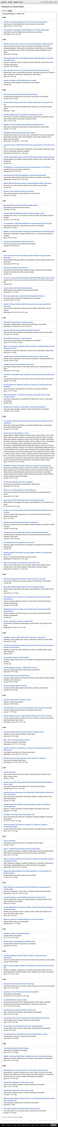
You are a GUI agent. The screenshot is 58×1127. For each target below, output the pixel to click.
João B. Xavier (19, 913)
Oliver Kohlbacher (28, 1012)
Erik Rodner (41, 786)
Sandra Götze (7, 137)
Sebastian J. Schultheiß (21, 851)
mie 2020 (6, 478)
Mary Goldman (38, 451)
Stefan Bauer (18, 514)
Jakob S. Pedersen (16, 455)
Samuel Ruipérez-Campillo (32, 48)
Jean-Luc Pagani (29, 472)
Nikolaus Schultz (43, 796)
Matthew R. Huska (41, 441)
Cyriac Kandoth (27, 796)
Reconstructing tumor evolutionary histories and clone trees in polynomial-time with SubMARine (28, 385)
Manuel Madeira (37, 46)
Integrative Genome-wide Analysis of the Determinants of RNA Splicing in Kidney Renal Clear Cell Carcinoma (28, 793)
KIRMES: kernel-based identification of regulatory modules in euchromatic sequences (28, 1056)
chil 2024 (6, 128)
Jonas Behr (14, 742)
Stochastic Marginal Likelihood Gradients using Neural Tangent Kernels (24, 213)
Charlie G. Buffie (34, 911)
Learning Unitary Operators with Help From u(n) (17, 699)
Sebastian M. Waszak (12, 447)
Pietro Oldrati (15, 116)
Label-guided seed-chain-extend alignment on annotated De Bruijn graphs (25, 175)
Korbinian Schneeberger (29, 1084)
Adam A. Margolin (30, 774)
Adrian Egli (6, 467)
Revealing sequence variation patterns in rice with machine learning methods (26, 1070)
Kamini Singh (50, 718)
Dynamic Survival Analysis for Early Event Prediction (19, 191)
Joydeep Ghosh (27, 669)
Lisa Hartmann (42, 986)
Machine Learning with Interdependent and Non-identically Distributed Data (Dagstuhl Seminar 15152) (28, 783)
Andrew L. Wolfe (21, 828)
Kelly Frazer (22, 1074)
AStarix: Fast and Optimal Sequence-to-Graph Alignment (20, 490)
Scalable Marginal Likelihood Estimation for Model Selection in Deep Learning (26, 356)
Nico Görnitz (18, 808)
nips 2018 (6, 690)
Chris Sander (11, 913)
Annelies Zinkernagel (9, 476)
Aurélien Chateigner (45, 449)
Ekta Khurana (46, 451)
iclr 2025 (6, 84)
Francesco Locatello (40, 259)
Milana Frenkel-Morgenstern (25, 451)
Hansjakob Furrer (12, 470)
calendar (15, 2)
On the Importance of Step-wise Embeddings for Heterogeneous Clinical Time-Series (28, 223)
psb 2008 (6, 1112)
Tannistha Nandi (36, 443)
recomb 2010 (7, 1038)
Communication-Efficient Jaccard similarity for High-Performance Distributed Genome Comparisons (28, 422)
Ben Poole (18, 524)
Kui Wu (16, 449)
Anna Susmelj (13, 64)
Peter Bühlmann (34, 467)
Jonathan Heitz (8, 350)
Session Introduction (9, 772)
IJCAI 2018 (6, 641)
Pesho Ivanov (7, 492)
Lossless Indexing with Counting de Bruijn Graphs (18, 288)
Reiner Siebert (31, 445)
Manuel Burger (19, 74)
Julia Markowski (27, 443)
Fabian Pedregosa (27, 332)
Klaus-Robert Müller (28, 808)
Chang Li (12, 453)
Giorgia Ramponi (35, 82)
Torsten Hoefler (8, 427)
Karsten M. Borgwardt (23, 151)
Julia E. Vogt (43, 48)
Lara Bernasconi (8, 24)
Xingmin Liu (30, 453)
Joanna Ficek (15, 350)
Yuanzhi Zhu (13, 62)
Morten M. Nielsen (39, 453)
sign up (10, 1117)
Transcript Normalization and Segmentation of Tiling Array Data (22, 1108)
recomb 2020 (7, 496)
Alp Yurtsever (7, 261)
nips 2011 (6, 961)
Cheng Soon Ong (16, 752)
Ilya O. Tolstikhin (28, 659)
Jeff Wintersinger (20, 388)
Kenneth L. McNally (21, 1076)
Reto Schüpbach (18, 474)
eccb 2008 (6, 1094)
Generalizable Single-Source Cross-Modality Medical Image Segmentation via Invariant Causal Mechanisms (28, 59)
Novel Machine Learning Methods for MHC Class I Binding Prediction (23, 1026)
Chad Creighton (35, 457)
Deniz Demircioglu (30, 435)
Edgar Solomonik (17, 427)
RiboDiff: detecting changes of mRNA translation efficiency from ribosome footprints (28, 716)
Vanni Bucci (16, 911)
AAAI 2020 (6, 538)
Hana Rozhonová (8, 308)
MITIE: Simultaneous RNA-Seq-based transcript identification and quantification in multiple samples (27, 888)
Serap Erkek (14, 441)
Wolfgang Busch (21, 1058)
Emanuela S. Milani (17, 137)
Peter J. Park (7, 455)
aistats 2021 (7, 370)
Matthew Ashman (16, 366)
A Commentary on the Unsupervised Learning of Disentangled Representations (26, 532)
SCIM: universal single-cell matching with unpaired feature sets (22, 562)
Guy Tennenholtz (42, 185)
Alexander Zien (8, 1004)
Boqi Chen (6, 46)
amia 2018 (6, 653)
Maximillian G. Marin (17, 443)
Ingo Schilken (15, 623)
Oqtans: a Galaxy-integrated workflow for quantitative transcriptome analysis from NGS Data (29, 966)
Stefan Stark (25, 308)
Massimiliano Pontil (24, 786)
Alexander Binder (25, 1004)
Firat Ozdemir (44, 116)
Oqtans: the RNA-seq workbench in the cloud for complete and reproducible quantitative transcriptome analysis (29, 860)
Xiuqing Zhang (9, 457)
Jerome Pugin (38, 472)
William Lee (35, 796)
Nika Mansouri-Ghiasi (28, 177)
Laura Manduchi (8, 378)
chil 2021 (6, 380)
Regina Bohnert (49, 851)
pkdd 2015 (6, 810)
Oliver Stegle (12, 459)
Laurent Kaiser (40, 470)
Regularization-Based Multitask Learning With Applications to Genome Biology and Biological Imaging (27, 872)
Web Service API (25, 1125)
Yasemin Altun (27, 1020)
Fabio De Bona (16, 1004)
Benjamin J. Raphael (40, 774)
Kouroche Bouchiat (9, 96)
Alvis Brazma (27, 459)
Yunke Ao (19, 62)
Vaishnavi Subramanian (10, 48)
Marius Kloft (15, 786)
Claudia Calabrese (8, 435)
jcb (4, 300)
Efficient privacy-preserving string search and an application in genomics (25, 758)
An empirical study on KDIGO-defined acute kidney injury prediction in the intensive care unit (29, 146)
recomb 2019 (7, 593)
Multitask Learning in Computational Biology (16, 933)
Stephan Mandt (43, 366)
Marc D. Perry (28, 439)
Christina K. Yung (23, 447)
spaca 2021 (7, 352)
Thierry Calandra (43, 467)
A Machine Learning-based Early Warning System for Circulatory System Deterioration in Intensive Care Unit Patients (29, 646)
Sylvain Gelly (41, 514)
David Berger (36, 72)
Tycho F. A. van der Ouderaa (21, 215)
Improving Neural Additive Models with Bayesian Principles (20, 94)
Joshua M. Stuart (12, 776)
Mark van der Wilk (34, 215)
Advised (10, 10)
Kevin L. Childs (34, 1072)
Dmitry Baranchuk (17, 484)
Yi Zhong (6, 718)
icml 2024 (6, 98)
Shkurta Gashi (7, 116)
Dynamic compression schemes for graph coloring (18, 621)
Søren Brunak (7, 774)
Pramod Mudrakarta (17, 853)
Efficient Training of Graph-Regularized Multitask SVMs (19, 941)
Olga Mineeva (15, 126)
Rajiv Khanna (18, 669)
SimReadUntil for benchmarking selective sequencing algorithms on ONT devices (27, 167)
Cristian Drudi (7, 106)
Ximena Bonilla (34, 134)
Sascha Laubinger (24, 1110)
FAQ (37, 1125)
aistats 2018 (7, 671)
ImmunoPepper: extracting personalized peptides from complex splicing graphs (26, 30)
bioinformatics (7, 34)
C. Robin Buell (49, 1074)
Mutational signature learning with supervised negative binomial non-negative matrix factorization (28, 553)
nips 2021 (6, 403)
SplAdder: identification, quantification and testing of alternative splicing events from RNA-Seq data (28, 749)
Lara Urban (50, 437)
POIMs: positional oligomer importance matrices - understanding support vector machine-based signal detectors (29, 1099)
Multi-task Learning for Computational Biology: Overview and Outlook (23, 919)
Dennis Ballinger (14, 1074)
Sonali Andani (20, 48)
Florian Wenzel (39, 270)
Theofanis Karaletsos (14, 718)
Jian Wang (32, 455)
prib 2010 (6, 1030)
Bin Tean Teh (25, 455)
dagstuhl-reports (8, 788)
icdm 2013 (6, 903)
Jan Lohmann (30, 1058)
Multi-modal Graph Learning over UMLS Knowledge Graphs (20, 205)
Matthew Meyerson (48, 447)
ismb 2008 (6, 1104)
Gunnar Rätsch (40, 24)
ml (4, 820)
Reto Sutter (37, 62)
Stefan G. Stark (17, 134)
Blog (33, 1125)
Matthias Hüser (22, 32)
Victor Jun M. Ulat (43, 1072)
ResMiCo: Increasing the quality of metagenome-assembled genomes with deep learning (29, 231)
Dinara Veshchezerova (25, 193)
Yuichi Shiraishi (30, 437)
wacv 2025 (6, 66)
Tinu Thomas (42, 134)
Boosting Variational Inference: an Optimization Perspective (21, 667)
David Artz (11, 901)
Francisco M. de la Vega (18, 774)
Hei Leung (12, 1076)
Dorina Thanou (12, 50)
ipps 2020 (6, 429)
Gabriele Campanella (41, 50)
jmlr (4, 518)
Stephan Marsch (8, 472)
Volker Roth (49, 816)
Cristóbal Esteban (42, 649)
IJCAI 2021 (6, 334)
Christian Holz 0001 (31, 118)
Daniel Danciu (15, 233)
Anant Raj (17, 677)
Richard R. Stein (8, 911)
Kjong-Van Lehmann (13, 139)
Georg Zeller (33, 853)
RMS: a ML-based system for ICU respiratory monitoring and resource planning (26, 70)
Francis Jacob (26, 134)
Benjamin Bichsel (16, 492)
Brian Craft (15, 451)
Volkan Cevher (50, 259)
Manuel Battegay (14, 467)
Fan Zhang (43, 439)
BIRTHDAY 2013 (8, 923)
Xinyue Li (23, 453)
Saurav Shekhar (17, 332)
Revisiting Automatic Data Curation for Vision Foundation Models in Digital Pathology (28, 44)
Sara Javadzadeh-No (35, 502)
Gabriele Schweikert (32, 986)
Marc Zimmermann (25, 399)
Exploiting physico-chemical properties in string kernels (20, 1010)
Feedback (42, 1125)
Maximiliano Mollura (25, 106)
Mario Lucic (26, 514)
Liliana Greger (7, 439)
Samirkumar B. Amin (33, 449)
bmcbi (5, 831)
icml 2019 (6, 605)
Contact (8, 1125)
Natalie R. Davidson (19, 435)
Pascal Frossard (30, 50)
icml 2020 (6, 528)
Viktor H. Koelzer (20, 50)
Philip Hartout (28, 149)
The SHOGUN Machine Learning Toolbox (15, 1000)
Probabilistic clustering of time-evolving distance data (19, 814)
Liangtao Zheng (18, 457)
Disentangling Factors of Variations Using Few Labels (19, 542)
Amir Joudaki (17, 159)
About (3, 1125)
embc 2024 (6, 110)
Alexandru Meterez (9, 159)
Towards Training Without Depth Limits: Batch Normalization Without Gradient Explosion (29, 157)
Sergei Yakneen (47, 455)
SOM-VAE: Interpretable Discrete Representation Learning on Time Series (25, 579)
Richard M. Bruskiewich (38, 1074)
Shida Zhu (31, 447)
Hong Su (47, 445)
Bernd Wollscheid (27, 137)
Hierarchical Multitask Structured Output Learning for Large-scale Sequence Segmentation (25, 956)
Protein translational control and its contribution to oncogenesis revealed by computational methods (25, 825)
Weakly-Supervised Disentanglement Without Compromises (21, 522)
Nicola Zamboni (38, 474)
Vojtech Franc (42, 1004)
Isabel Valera (36, 687)
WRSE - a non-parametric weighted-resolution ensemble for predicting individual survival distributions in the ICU (29, 347)
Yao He (48, 435)
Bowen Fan (13, 149)
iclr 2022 (6, 274)
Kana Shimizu (7, 760)
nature (5, 461)
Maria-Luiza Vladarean (19, 259)
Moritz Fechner (16, 106)
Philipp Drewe (24, 718)
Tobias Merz (40, 639)
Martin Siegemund (29, 474)
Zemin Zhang (20, 459)
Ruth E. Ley (34, 233)
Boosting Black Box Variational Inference (15, 685)
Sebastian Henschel (28, 1002)
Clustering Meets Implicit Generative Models (16, 657)
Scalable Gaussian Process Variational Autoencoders (19, 364)
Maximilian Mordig (8, 169)
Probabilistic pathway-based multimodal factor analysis (19, 132)
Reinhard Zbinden (48, 474)
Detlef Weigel (30, 1076)
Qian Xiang (36, 439)
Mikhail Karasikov (16, 177)
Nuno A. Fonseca (40, 435)
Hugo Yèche (11, 74)
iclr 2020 (6, 548)
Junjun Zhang (49, 439)
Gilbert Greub (21, 470)
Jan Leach (6, 1076)
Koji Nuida (14, 760)
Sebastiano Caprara (28, 62)
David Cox (29, 1074)
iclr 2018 (6, 663)
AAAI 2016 (6, 736)
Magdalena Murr (27, 298)
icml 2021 (6, 360)
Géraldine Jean (32, 851)
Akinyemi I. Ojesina (49, 453)
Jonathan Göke (44, 457)
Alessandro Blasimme (34, 126)
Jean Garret (13, 556)
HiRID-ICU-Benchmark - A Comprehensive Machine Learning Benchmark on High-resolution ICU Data (27, 396)
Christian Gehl (34, 1004)
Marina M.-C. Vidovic (9, 808)
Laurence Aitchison (29, 272)
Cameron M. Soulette (40, 437)
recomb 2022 (7, 292)
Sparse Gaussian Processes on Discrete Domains (18, 338)
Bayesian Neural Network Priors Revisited (15, 267)
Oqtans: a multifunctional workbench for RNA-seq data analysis (22, 848)
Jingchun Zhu (26, 457)
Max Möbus (23, 116)
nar (4, 996)
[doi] (21, 26)
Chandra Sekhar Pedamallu (19, 445)
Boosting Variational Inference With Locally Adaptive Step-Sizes (22, 330)
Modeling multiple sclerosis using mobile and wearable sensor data (23, 114)
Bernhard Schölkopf (16, 82)
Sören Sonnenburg (41, 959)
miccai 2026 (7, 54)
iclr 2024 (6, 163)
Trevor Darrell (7, 786)
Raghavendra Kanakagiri (17, 425)
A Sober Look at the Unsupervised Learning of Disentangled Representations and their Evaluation (28, 511)
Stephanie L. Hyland (9, 639)
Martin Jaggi (17, 679)
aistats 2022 (7, 263)
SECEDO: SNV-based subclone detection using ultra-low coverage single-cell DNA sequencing (27, 305)
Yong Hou (32, 441)
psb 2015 (6, 778)
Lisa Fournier (46, 46)
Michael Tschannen (20, 544)
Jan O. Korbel (7, 443)
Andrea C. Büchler (24, 467)
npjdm (5, 76)
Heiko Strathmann (27, 340)
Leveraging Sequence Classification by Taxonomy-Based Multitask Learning (25, 1034)
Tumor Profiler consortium (40, 137)
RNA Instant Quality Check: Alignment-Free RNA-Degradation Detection (24, 296)
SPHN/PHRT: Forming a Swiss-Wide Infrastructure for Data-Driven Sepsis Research (27, 465)
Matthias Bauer (17, 358)
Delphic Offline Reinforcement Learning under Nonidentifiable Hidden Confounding (27, 183)
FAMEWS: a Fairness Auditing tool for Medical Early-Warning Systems (24, 124)
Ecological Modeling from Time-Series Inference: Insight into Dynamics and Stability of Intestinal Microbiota (28, 908)
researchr (4, 2)
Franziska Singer (8, 567)
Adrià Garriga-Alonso (17, 270)
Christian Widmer (8, 875)
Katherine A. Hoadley (23, 441)
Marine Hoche (44, 72)
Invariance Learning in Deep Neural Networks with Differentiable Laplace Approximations (29, 278)
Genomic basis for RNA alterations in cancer (16, 433)
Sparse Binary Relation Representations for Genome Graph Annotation (24, 500)
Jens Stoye (37, 388)
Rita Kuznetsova (25, 207)
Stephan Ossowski (17, 1084)
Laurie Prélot (7, 32)
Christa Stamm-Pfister (19, 24)
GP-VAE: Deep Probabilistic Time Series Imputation (18, 482)
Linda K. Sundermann (9, 388)
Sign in (4, 1117)
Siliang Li (14, 439)
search (21, 2)
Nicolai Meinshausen (18, 472)
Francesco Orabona (27, 159)
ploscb (5, 237)
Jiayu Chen (14, 32)
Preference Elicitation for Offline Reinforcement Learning (20, 80)
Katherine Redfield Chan (10, 899)
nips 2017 (6, 712)
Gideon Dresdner (8, 259)
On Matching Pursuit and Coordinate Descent (16, 675)
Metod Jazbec (7, 366)
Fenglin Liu (22, 437)
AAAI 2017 (6, 704)
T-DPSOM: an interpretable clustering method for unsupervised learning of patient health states (29, 375)
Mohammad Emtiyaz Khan (47, 358)
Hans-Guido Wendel (9, 720)
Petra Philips (26, 1102)
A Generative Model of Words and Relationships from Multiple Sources (24, 732)
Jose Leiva (16, 1036)
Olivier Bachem (14, 516)
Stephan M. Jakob (30, 470)
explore (10, 2)
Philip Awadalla (39, 447)
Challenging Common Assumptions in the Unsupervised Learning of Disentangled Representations (27, 598)
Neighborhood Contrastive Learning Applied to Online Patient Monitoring (24, 407)
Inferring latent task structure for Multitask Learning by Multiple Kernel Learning (26, 1018)
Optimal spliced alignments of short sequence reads (18, 1082)
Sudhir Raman (29, 816)
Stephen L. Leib (48, 470)
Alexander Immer (18, 96)
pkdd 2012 (6, 945)
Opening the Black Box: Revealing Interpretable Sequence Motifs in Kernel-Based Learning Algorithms (27, 805)
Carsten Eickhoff (34, 623)
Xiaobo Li (18, 453)
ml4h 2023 (6, 209)
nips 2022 (6, 284)
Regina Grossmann (30, 24)
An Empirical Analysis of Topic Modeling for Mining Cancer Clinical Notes (25, 897)
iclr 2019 (6, 583)
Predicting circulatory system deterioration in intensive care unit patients (24, 637)
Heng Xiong (39, 455)
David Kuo (43, 718)
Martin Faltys (21, 72)
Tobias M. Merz (28, 74)
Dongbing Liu (20, 439)
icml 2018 (6, 681)
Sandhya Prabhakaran (40, 816)
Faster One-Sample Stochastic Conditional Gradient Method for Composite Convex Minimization (27, 256)
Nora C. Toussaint (24, 911)
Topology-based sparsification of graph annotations (18, 322)
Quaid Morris (44, 388)
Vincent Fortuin (44, 96)
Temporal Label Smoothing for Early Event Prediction (19, 241)
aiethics (6, 26)
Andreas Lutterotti (11, 118)
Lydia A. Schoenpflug (27, 46)
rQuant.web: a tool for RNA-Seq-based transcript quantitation (21, 992)
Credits (14, 1125)
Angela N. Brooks (45, 459)
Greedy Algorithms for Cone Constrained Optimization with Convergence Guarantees (28, 708)
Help (18, 1125)
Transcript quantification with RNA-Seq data (16, 1048)
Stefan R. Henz (15, 1110)
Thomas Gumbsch (38, 149)
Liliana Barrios (36, 116)
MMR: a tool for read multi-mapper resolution (16, 740)
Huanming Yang (23, 449)
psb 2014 (6, 845)
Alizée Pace (29, 72)
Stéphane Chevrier (45, 564)
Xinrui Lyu (14, 72)
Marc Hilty (29, 116)
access (5, 342)
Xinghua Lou (23, 875)
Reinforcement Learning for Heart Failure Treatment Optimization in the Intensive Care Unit (28, 103)
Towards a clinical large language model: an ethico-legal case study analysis (25, 22)
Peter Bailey (7, 441)
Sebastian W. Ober (29, 270)
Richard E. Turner (8, 272)
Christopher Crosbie (42, 899)
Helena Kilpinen (50, 441)
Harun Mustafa (7, 177)
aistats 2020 (7, 486)
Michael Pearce (34, 366)
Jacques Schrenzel (9, 474)
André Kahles (30, 32)
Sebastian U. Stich (8, 679)
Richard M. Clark (24, 1072)
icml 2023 (6, 219)
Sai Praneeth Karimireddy (28, 677)
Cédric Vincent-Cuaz (15, 46)
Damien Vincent (19, 659)
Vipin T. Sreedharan (34, 718)
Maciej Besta (7, 425)
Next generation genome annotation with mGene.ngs (19, 983)
